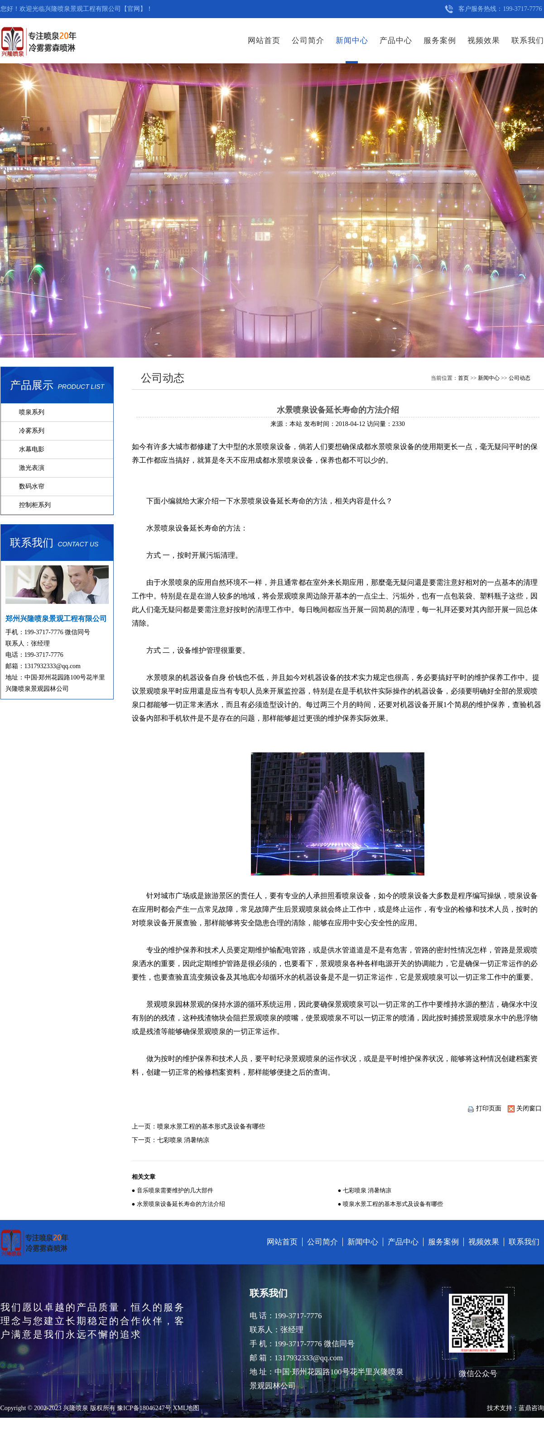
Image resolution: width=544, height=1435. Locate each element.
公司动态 (519, 378)
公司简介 (308, 40)
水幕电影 (31, 449)
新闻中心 (352, 40)
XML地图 (186, 1408)
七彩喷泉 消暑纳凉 (183, 1140)
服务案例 (440, 40)
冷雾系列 (31, 430)
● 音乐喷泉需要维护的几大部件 (172, 1190)
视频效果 (483, 40)
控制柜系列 (35, 505)
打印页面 (484, 1108)
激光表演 (31, 467)
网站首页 (264, 40)
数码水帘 (31, 486)
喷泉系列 (31, 412)
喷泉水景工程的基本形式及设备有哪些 (211, 1126)
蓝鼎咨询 (531, 1408)
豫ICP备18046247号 (144, 1408)
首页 (463, 378)
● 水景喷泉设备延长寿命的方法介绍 (178, 1204)
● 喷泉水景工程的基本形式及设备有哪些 (390, 1204)
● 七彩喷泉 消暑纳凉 (364, 1190)
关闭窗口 (525, 1108)
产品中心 (396, 40)
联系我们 (527, 40)
